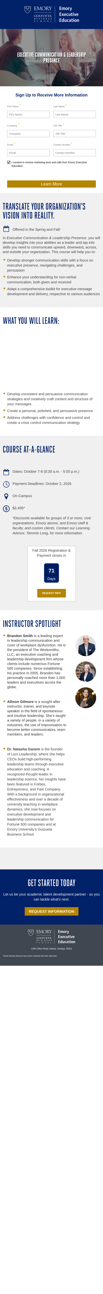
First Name (13, 106)
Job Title (57, 125)
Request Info (51, 593)
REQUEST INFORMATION (51, 911)
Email (10, 144)
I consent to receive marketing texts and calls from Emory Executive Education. (49, 164)
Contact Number (61, 144)
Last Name (59, 106)
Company (12, 125)
